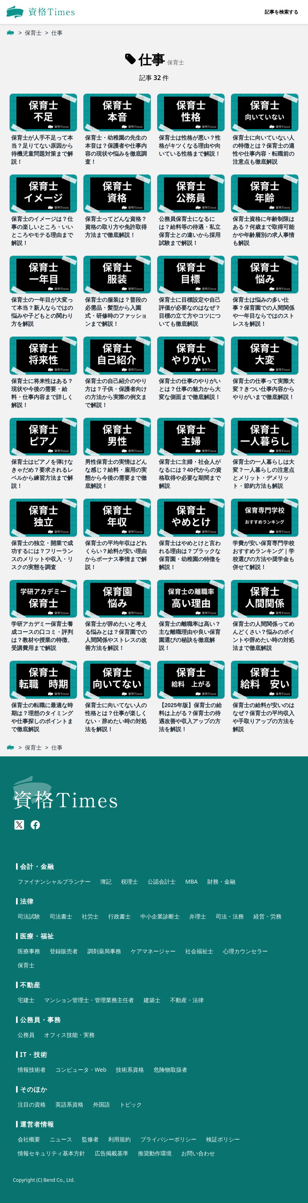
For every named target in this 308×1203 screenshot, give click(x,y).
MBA (191, 881)
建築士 (152, 1000)
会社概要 (29, 1139)
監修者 (90, 1139)
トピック (131, 1104)
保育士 (33, 33)
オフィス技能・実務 (69, 1035)
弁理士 (197, 916)
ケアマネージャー (153, 951)
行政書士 (119, 916)
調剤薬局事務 (104, 951)
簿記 (105, 881)
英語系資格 (69, 1104)
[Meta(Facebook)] (35, 824)
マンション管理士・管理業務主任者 (89, 1000)
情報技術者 (32, 1069)
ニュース (61, 1139)
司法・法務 (230, 916)
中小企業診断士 (160, 916)
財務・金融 (221, 881)
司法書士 (61, 916)
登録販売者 (64, 951)
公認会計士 (162, 881)
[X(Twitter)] (19, 824)
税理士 (129, 881)
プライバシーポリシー (168, 1139)
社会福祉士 (199, 951)
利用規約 (119, 1139)
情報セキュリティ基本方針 (51, 1153)
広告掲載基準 (111, 1153)
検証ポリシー (223, 1139)
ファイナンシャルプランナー (54, 881)
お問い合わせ (198, 1153)
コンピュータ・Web (80, 1069)
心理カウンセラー (245, 951)
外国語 (101, 1104)
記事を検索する (281, 11)
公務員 (26, 1035)
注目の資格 (32, 1104)
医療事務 (29, 951)
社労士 (90, 916)
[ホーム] (10, 33)
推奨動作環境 (155, 1153)
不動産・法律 (187, 1000)
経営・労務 (267, 916)
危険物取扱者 (170, 1069)
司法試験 (29, 916)
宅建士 (26, 1000)
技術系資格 (130, 1069)
